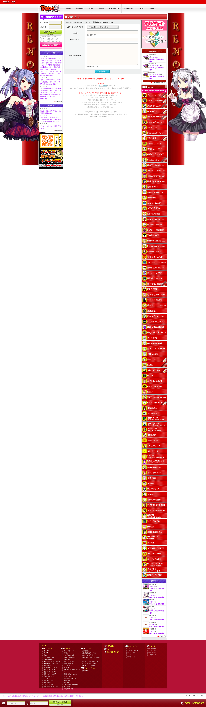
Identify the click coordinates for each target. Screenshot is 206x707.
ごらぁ (151, 608)
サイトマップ (152, 655)
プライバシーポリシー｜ (36, 696)
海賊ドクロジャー (69, 661)
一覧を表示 (58, 101)
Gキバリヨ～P (68, 665)
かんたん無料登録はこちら (51, 45)
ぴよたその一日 (68, 663)
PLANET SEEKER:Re (50, 667)
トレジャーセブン (49, 680)
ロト (109, 649)
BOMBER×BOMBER (70, 678)
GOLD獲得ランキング (159, 82)
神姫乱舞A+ (47, 665)
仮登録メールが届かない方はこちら (50, 41)
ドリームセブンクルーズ (51, 686)
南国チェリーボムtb (49, 670)
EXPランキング (113, 652)
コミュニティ (133, 646)
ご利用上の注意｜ (17, 696)
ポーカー (86, 670)
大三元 (151, 617)
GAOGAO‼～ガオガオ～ (51, 663)
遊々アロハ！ (48, 651)
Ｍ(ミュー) (67, 686)
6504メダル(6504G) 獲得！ (158, 626)
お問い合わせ (152, 652)
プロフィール (131, 657)
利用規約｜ (25, 696)
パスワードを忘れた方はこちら (49, 39)
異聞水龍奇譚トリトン (89, 653)
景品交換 (110, 646)
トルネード (153, 586)
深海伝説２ (67, 680)
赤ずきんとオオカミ (50, 657)
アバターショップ (132, 650)
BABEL (46, 653)
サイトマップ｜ (7, 696)
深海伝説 (86, 651)
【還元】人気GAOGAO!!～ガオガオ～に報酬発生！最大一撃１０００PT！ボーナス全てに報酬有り (50, 82)
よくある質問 (103, 90)
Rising (46, 655)
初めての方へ (152, 648)
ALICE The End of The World (52, 661)
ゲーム (44, 646)
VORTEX (66, 682)
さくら (151, 602)
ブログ (129, 648)
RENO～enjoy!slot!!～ (70, 657)
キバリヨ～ (67, 667)
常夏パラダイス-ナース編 (90, 661)
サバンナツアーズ (69, 676)
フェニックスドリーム (89, 663)
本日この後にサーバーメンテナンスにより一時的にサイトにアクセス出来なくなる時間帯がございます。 (50, 119)
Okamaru (152, 624)
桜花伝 (66, 653)
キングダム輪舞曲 (69, 655)
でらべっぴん (156, 65)
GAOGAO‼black (48, 659)
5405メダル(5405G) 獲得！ (158, 604)
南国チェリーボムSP (50, 674)
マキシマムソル (48, 684)
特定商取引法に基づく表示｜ (59, 696)
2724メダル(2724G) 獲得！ (158, 633)
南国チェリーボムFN (50, 672)
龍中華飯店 (67, 659)
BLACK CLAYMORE (89, 665)
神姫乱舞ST (47, 682)
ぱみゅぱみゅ (156, 74)
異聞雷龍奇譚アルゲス (70, 674)
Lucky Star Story (68, 688)
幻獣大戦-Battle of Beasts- (71, 684)
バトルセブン (48, 678)
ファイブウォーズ (69, 651)
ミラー (151, 631)
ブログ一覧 (162, 636)
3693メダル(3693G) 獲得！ (158, 619)
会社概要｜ (71, 696)
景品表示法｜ (47, 696)
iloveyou (154, 57)
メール (129, 655)
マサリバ (152, 595)
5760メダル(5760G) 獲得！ (158, 597)
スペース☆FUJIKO (89, 655)
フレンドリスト (132, 652)
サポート (152, 646)
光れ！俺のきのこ (49, 676)
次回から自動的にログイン (50, 36)
